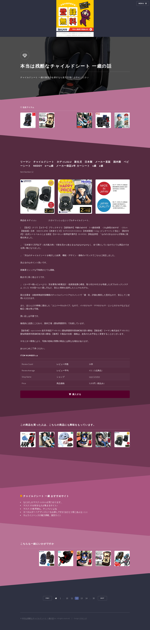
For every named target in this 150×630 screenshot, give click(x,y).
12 (77, 598)
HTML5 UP (83, 618)
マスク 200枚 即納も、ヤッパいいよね (40, 508)
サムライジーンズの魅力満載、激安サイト (42, 515)
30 (94, 598)
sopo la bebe (94, 377)
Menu (141, 3)
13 (82, 598)
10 (67, 598)
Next (102, 598)
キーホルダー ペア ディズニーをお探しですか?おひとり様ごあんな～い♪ (55, 512)
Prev (47, 598)
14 (86, 598)
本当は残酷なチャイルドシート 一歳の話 (38, 618)
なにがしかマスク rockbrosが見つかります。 (43, 502)
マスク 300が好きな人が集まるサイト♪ (40, 505)
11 (72, 598)
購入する (76, 394)
